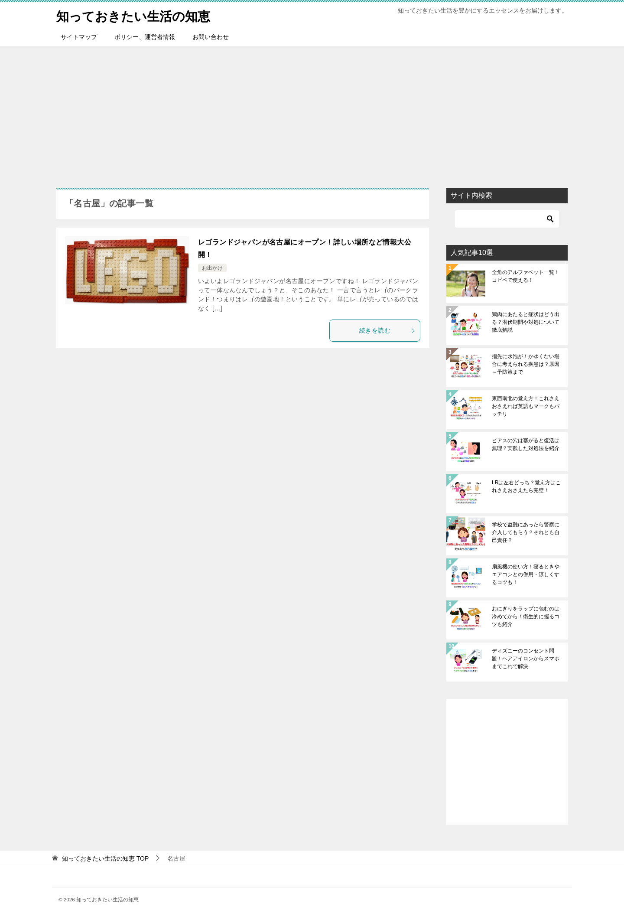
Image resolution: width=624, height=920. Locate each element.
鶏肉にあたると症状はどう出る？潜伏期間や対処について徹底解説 (525, 322)
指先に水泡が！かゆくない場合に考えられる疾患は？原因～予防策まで (525, 364)
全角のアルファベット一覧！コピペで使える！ (525, 276)
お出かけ (212, 268)
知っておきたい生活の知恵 (135, 15)
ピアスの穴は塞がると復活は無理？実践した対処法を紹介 (525, 444)
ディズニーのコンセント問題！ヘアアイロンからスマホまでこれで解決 (525, 658)
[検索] (507, 219)
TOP (105, 858)
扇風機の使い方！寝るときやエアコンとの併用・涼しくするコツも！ (525, 574)
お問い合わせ (210, 36)
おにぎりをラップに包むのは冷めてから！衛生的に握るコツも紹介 (525, 616)
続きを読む (387, 330)
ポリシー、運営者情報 (144, 36)
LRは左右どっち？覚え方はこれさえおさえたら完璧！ (526, 486)
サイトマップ (79, 36)
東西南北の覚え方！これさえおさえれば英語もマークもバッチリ (525, 406)
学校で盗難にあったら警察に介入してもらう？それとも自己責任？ (525, 532)
